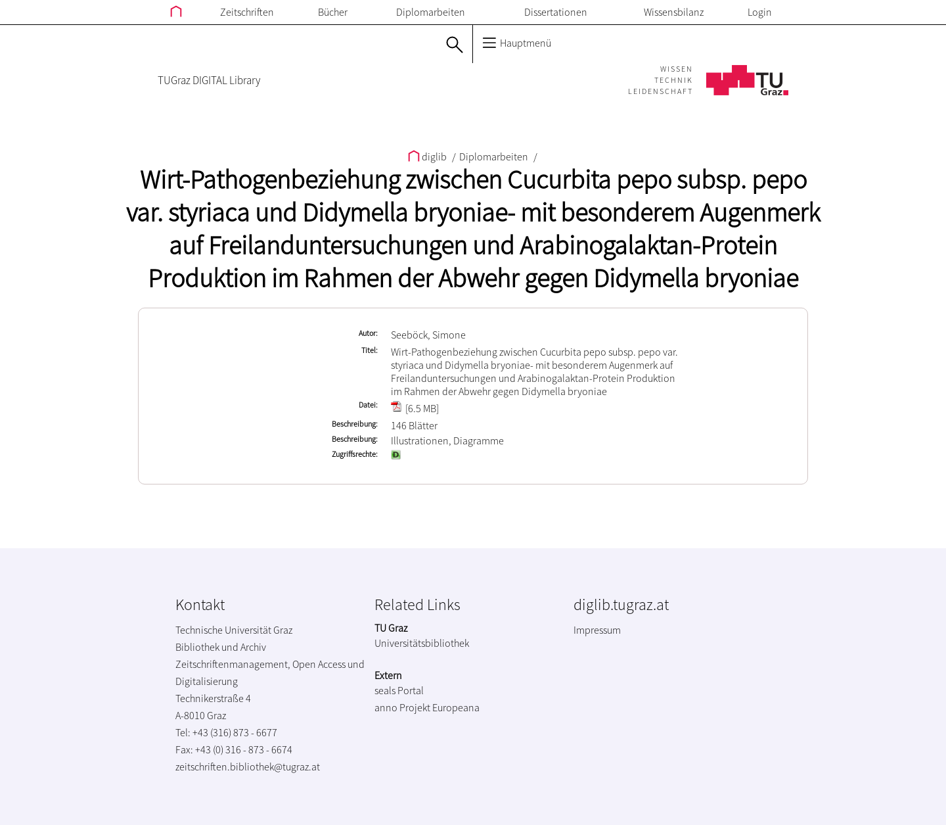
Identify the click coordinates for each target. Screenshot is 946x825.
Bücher (333, 11)
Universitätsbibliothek (421, 642)
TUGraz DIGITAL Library (209, 80)
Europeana (456, 707)
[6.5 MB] (415, 408)
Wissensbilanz (674, 11)
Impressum (597, 629)
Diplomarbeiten (430, 11)
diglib (428, 156)
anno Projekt (402, 707)
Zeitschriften (247, 11)
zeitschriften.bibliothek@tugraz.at (247, 766)
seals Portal (399, 690)
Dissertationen (555, 11)
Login (760, 11)
